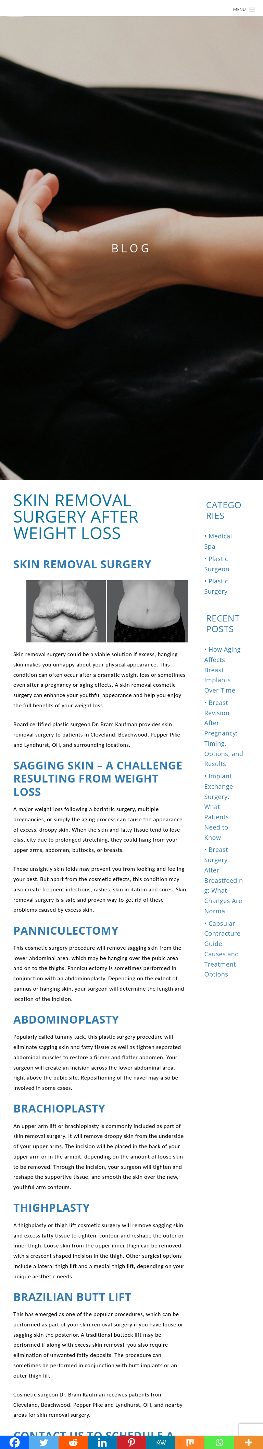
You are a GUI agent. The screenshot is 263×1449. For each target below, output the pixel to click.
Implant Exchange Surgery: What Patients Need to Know (218, 807)
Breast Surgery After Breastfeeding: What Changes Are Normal (223, 880)
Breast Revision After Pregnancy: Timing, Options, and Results (223, 733)
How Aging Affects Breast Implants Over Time (222, 669)
